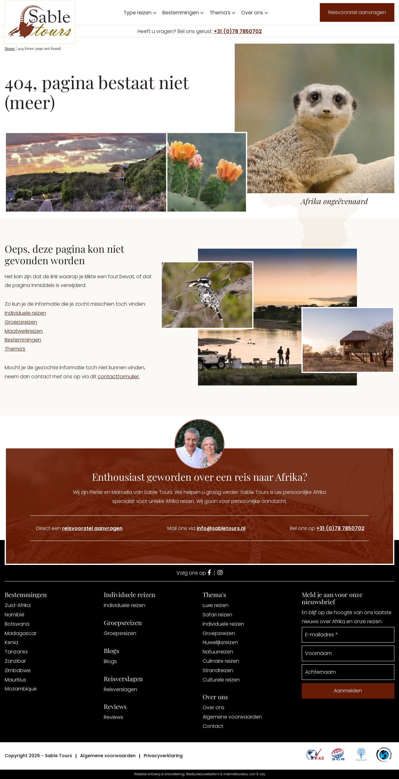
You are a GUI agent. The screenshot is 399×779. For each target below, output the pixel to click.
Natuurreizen (218, 651)
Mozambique (21, 688)
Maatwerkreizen (24, 331)
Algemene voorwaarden (232, 716)
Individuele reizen (25, 313)
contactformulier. (119, 376)
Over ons (252, 12)
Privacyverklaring (163, 756)
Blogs (110, 661)
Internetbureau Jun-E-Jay (244, 774)
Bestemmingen (180, 12)
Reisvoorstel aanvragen (357, 12)
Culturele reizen (221, 679)
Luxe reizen (215, 605)
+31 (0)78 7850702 (238, 31)
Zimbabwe (18, 670)
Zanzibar (15, 661)
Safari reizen (217, 614)
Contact (213, 726)
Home (10, 48)
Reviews (113, 717)
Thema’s (220, 12)
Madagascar (20, 633)
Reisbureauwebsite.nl (202, 774)
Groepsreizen (21, 322)
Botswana (17, 624)
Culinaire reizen (221, 661)
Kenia (11, 642)
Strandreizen (218, 670)
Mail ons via (206, 528)
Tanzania (16, 651)
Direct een (79, 528)
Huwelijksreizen (220, 642)
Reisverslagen (120, 689)
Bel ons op (327, 528)
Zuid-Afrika (18, 605)
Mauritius (15, 679)
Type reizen (137, 12)
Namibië (14, 614)
